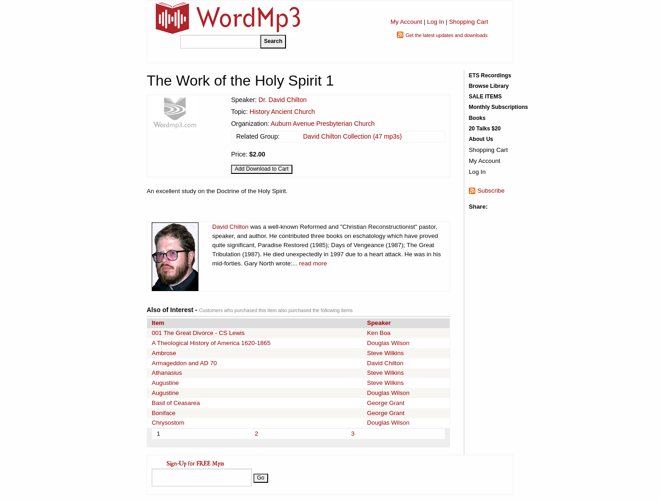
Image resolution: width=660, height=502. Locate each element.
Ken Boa (378, 332)
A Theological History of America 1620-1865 (211, 343)
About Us (481, 139)
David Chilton (230, 226)
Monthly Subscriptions (498, 107)
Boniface (164, 413)
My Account (406, 21)
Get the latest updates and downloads (447, 35)
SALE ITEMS (485, 96)
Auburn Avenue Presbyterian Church (323, 123)
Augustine (165, 382)
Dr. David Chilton (282, 99)
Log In (435, 21)
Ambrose (164, 353)
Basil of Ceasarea (176, 402)
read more (313, 263)
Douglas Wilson (388, 343)
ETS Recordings (490, 75)
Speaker (379, 322)
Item (158, 322)
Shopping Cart (468, 21)
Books (477, 118)
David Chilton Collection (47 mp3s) (352, 136)
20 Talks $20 (485, 128)
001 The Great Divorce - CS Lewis (198, 332)
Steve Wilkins (385, 353)
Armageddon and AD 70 (184, 363)
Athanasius (167, 372)
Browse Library (489, 86)
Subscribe (491, 190)
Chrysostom (168, 422)
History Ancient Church (282, 111)
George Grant (386, 402)
